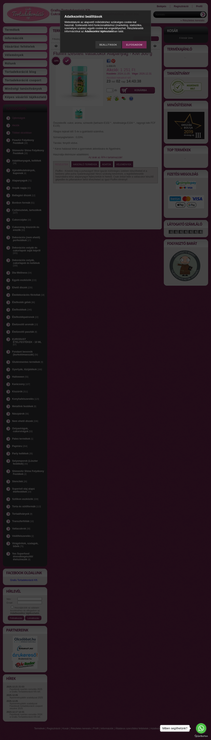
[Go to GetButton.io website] (201, 736)
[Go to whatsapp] (201, 728)
